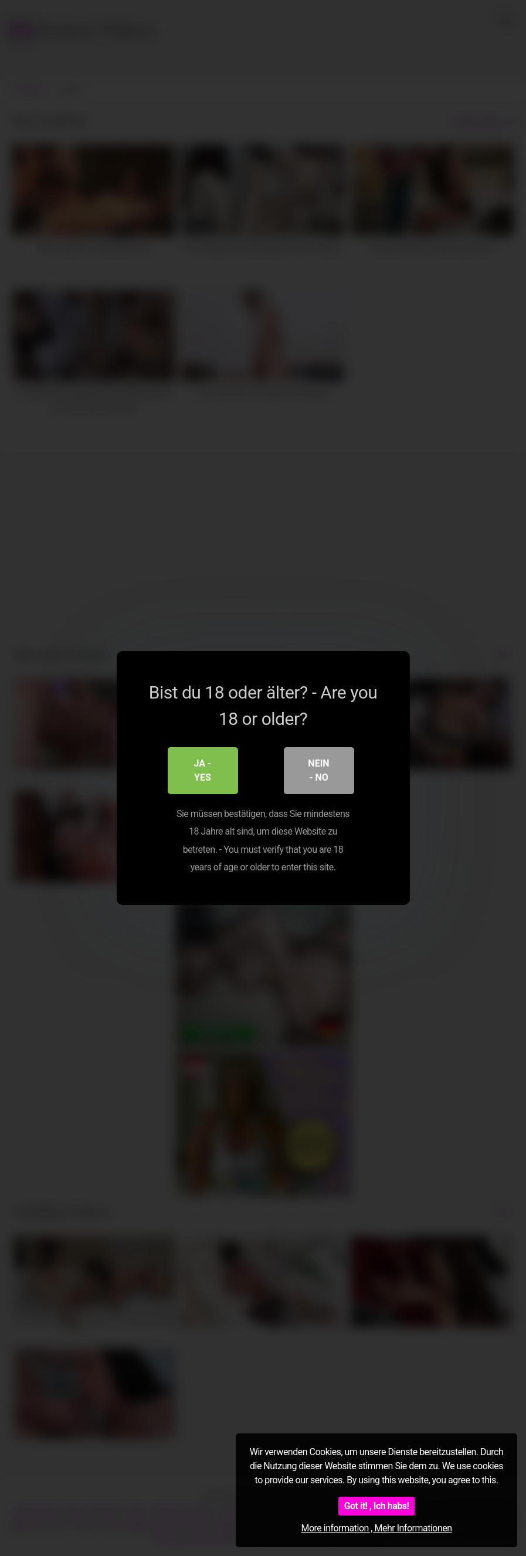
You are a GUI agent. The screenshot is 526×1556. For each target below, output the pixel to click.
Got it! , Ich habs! (376, 1505)
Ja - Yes (203, 770)
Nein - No (318, 770)
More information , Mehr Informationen (376, 1528)
